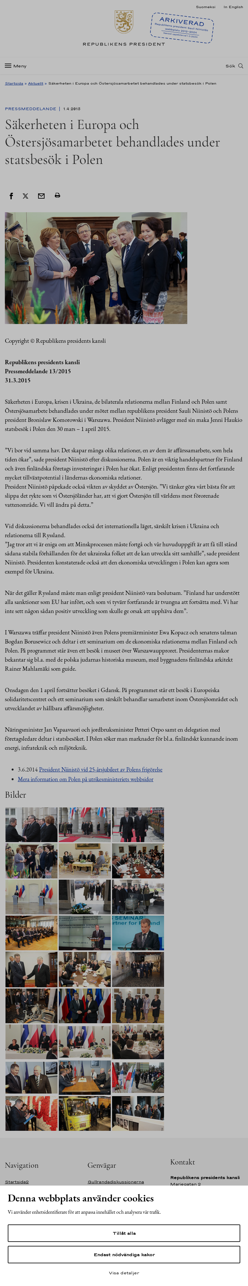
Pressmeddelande (31, 108)
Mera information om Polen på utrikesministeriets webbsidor (85, 779)
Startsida (14, 83)
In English (233, 7)
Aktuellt (35, 83)
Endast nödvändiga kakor (124, 1254)
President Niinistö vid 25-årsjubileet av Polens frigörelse (100, 769)
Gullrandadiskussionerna (116, 1182)
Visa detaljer (124, 1273)
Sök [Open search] (230, 66)
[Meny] (17, 66)
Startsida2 (17, 1182)
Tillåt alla (124, 1233)
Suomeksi (205, 7)
